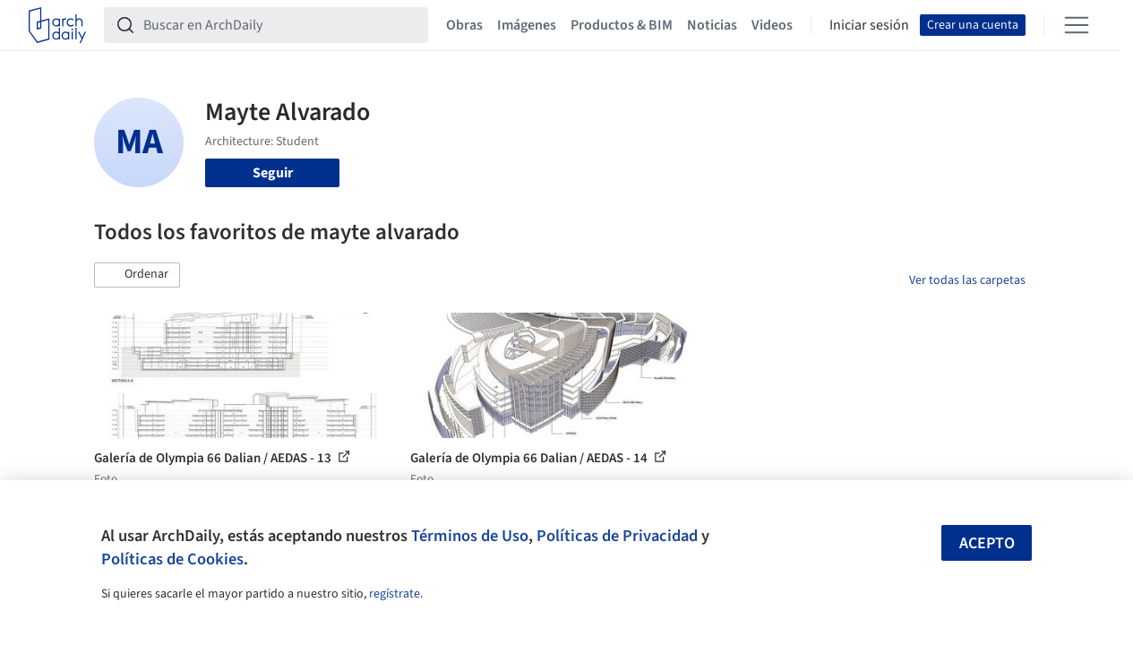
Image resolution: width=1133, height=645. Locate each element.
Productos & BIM (622, 25)
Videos (772, 25)
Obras (464, 25)
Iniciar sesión (869, 25)
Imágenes (526, 25)
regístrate (394, 594)
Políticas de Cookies (172, 559)
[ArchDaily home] (57, 25)
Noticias (712, 25)
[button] (137, 275)
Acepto (987, 543)
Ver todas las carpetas (967, 280)
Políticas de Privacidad (617, 535)
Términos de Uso (469, 535)
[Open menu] (1076, 25)
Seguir (273, 173)
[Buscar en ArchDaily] (280, 25)
